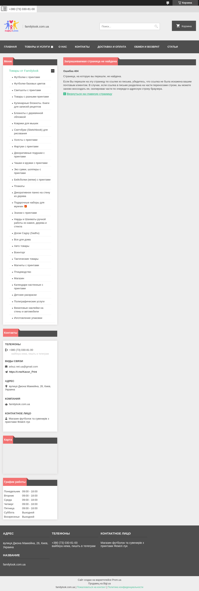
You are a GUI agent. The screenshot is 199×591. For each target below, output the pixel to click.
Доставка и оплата (112, 46)
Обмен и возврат (146, 46)
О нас (63, 46)
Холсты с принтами (26, 139)
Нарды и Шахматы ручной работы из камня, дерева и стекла (30, 223)
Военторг (19, 252)
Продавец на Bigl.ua (99, 583)
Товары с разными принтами (31, 96)
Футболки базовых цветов (29, 83)
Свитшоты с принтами (27, 90)
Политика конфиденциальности (125, 587)
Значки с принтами (25, 212)
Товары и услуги (37, 46)
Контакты (82, 46)
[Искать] (156, 26)
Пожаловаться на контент (91, 587)
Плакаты (19, 186)
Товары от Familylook (24, 70)
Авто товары (21, 245)
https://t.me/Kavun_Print (23, 371)
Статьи (172, 46)
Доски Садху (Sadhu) (26, 233)
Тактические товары (26, 258)
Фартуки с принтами (26, 146)
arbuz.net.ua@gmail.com (23, 366)
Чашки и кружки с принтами (31, 162)
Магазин (19, 278)
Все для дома (22, 239)
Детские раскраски (25, 294)
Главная (10, 46)
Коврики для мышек (26, 123)
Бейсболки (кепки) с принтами (32, 179)
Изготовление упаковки (28, 317)
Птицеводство (22, 271)
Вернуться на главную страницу (89, 93)
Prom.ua (116, 580)
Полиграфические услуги (29, 301)
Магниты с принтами (26, 265)
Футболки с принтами (27, 77)
